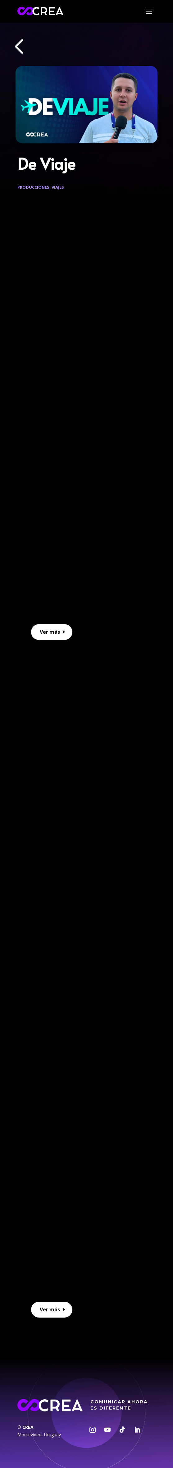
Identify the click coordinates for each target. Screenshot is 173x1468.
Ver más (50, 631)
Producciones (33, 187)
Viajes (58, 187)
